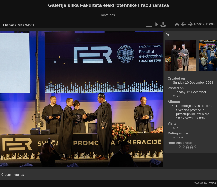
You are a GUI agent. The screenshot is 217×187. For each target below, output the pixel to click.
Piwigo (212, 182)
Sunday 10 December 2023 (193, 82)
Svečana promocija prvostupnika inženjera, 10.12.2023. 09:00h (193, 114)
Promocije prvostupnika (193, 106)
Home (8, 25)
